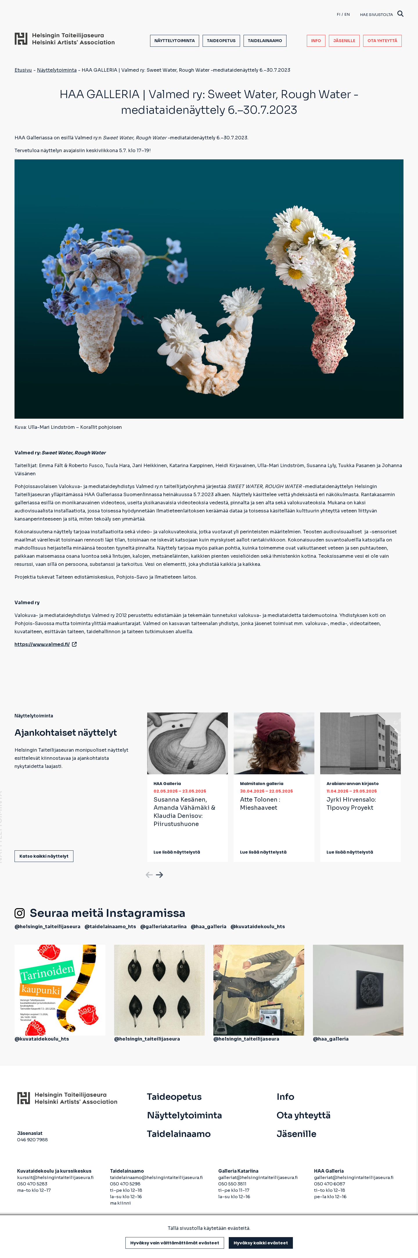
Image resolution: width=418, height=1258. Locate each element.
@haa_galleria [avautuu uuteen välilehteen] (208, 927)
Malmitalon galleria (261, 784)
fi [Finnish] (338, 14)
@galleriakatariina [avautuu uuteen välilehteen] (163, 927)
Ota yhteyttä (382, 40)
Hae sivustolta (381, 14)
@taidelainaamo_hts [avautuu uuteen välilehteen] (110, 927)
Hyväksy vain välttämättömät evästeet (174, 1243)
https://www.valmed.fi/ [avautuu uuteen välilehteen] (46, 644)
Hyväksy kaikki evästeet (261, 1243)
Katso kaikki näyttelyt (44, 856)
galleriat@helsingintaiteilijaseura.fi (258, 1177)
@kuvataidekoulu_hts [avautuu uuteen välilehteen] (257, 927)
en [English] (347, 14)
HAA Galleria (167, 784)
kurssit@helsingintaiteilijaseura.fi (56, 1177)
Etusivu (23, 70)
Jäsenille (344, 40)
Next (159, 874)
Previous (149, 874)
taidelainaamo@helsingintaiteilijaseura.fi (156, 1177)
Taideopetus (221, 40)
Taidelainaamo (265, 40)
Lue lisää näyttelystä (177, 852)
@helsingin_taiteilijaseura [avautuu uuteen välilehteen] (47, 927)
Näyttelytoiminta (174, 40)
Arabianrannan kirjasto (353, 784)
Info (316, 40)
